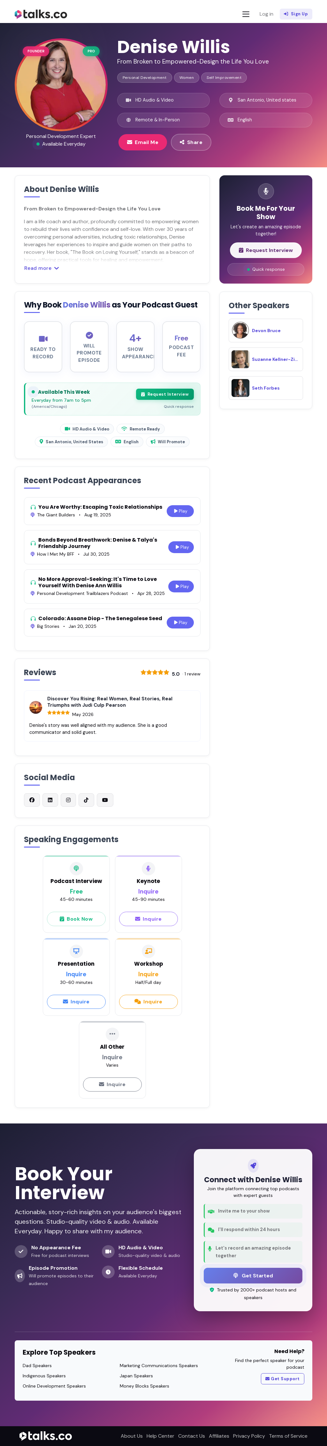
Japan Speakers (136, 1376)
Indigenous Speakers (44, 1376)
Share (191, 142)
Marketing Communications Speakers (159, 1365)
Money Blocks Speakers (144, 1386)
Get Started (253, 1275)
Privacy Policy (249, 1436)
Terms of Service (288, 1436)
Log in (266, 14)
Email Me (143, 142)
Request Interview (165, 400)
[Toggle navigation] (246, 14)
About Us (132, 1436)
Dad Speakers (37, 1365)
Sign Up (296, 14)
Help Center (160, 1436)
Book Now (76, 924)
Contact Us (191, 1436)
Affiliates (219, 1436)
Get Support (282, 1379)
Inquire (148, 924)
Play (180, 516)
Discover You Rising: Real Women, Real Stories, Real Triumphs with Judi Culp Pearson (109, 707)
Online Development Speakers (54, 1386)
